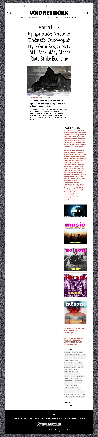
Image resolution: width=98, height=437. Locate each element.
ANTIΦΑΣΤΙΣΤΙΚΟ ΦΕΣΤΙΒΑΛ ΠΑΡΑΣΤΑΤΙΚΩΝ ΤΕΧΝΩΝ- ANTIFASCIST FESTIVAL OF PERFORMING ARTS (74, 341)
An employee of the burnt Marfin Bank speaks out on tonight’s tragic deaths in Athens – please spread (47, 103)
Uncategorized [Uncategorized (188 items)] (68, 374)
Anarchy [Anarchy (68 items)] (81, 352)
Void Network (33, 429)
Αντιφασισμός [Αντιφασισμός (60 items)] (78, 378)
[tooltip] (81, 13)
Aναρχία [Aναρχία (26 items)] (82, 358)
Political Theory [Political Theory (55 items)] (73, 369)
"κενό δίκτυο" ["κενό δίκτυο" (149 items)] (67, 352)
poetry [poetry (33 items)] (65, 369)
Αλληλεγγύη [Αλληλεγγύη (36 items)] (67, 376)
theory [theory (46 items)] (76, 371)
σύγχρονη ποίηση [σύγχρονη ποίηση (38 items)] (80, 396)
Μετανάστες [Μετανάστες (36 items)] (78, 387)
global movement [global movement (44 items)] (78, 362)
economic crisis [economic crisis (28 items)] (74, 360)
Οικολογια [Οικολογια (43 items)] (66, 389)
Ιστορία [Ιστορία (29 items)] (80, 383)
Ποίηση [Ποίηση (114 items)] (79, 389)
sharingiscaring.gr (55, 431)
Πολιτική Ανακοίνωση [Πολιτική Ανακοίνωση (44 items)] (69, 392)
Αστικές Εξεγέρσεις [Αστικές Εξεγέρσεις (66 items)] (69, 380)
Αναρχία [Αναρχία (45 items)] (73, 376)
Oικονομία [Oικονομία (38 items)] (81, 367)
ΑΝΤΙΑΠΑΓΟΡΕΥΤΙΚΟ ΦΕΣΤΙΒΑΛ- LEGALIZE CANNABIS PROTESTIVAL (75, 330)
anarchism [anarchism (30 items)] (75, 352)
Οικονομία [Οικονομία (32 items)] (73, 389)
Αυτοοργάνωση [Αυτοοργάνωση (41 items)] (78, 380)
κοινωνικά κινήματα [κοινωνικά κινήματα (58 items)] (69, 396)
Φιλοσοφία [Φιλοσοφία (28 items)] (66, 394)
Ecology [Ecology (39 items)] (66, 360)
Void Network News (36, 97)
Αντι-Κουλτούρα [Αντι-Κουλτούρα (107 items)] (81, 376)
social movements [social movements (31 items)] (68, 371)
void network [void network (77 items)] (76, 374)
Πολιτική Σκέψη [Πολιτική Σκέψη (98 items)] (80, 392)
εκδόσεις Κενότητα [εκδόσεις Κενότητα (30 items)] (75, 394)
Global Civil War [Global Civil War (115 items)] (68, 362)
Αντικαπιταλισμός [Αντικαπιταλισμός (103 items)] (68, 378)
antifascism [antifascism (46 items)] (76, 358)
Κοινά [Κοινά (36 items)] (75, 385)
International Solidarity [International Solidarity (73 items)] (70, 367)
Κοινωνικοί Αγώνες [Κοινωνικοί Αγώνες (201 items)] (69, 387)
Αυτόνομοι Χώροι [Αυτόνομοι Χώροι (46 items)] (68, 383)
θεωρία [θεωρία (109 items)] (83, 394)
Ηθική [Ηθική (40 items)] (75, 383)
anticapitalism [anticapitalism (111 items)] (68, 358)
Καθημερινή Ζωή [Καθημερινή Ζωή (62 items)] (68, 385)
